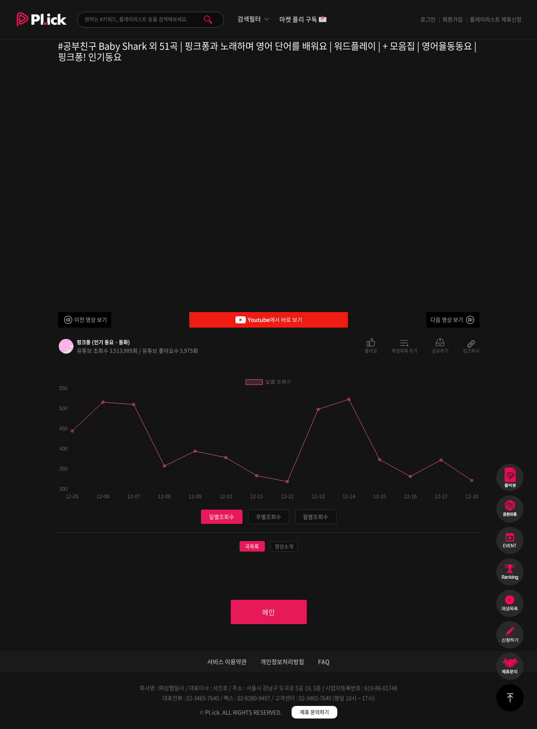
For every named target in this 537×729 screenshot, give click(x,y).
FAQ (324, 661)
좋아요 (371, 350)
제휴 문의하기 (314, 712)
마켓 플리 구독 (303, 20)
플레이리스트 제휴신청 (495, 19)
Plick (42, 25)
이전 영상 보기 (90, 319)
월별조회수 (315, 517)
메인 (268, 612)
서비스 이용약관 (227, 661)
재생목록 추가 (404, 350)
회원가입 (453, 19)
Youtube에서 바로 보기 (268, 320)
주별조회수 (268, 517)
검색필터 (249, 19)
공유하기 (440, 350)
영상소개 (284, 546)
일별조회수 (221, 517)
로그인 (427, 19)
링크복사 (471, 350)
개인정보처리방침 (282, 661)
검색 (208, 19)
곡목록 (252, 546)
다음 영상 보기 (446, 319)
